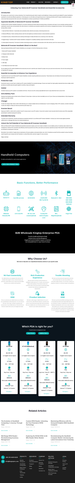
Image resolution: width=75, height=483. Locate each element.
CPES (21, 477)
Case (30, 468)
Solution (40, 2)
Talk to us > (31, 333)
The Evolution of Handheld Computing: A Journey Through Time (11, 423)
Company (55, 2)
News (40, 466)
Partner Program (41, 463)
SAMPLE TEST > (44, 333)
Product (33, 2)
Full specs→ (9, 391)
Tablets (22, 475)
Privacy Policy (65, 460)
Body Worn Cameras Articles (53, 470)
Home (28, 2)
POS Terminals (22, 472)
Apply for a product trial (11, 164)
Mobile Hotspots (22, 460)
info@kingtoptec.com (12, 461)
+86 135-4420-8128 (12, 457)
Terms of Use (65, 464)
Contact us (65, 2)
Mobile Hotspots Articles (52, 462)
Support (31, 464)
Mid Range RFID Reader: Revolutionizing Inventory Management (9, 438)
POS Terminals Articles (52, 473)
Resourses (47, 2)
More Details (5, 431)
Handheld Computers (23, 464)
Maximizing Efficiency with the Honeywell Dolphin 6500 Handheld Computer (62, 423)
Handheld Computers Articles (53, 466)
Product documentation (33, 460)
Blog (30, 466)
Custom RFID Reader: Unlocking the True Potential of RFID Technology (37, 423)
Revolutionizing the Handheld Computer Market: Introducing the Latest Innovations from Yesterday (62, 438)
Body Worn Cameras (23, 468)
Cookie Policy (64, 468)
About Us (41, 460)
